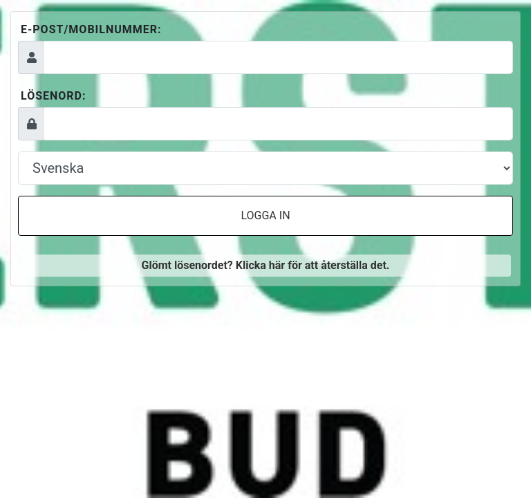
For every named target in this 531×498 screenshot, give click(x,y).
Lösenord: (53, 95)
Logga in (265, 215)
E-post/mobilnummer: (91, 29)
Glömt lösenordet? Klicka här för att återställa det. (265, 265)
